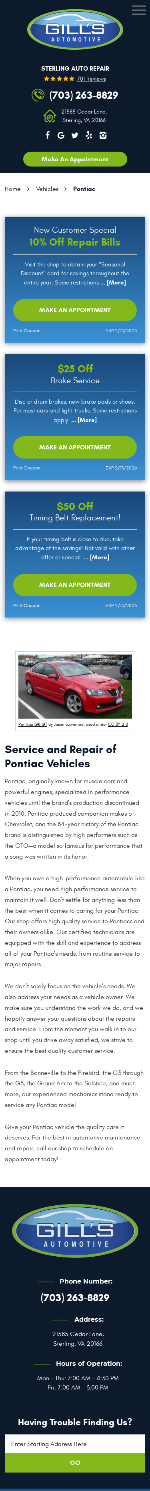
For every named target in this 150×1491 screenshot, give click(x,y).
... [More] (112, 282)
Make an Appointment (75, 310)
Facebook (47, 135)
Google (61, 135)
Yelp (89, 135)
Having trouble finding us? (75, 1422)
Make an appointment (75, 159)
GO (75, 1463)
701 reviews (91, 79)
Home (13, 189)
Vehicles (47, 189)
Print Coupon (26, 330)
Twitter (75, 135)
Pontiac (84, 189)
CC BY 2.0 (118, 724)
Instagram (103, 135)
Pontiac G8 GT (32, 724)
